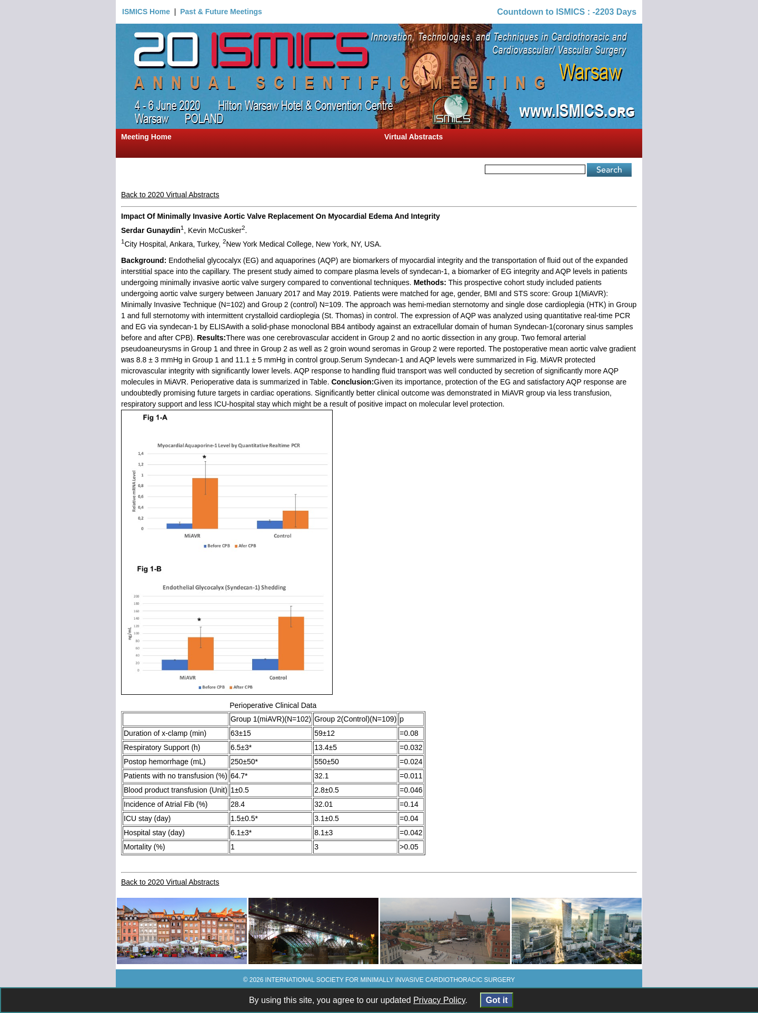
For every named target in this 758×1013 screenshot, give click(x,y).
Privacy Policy (439, 1000)
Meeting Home (146, 137)
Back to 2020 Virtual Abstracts (170, 194)
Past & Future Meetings (221, 11)
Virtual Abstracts (413, 137)
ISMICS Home (146, 11)
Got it (496, 1000)
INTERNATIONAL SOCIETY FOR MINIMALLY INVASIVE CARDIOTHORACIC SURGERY (390, 980)
